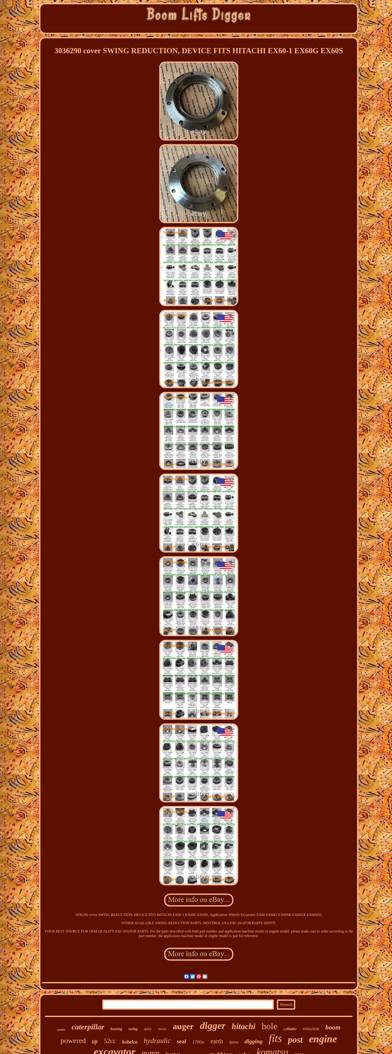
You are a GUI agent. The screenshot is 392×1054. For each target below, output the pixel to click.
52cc (110, 1041)
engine (323, 1039)
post (295, 1040)
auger (183, 1026)
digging (253, 1041)
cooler (61, 1029)
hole (269, 1026)
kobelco (130, 1042)
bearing (116, 1029)
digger (213, 1025)
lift (95, 1042)
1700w (198, 1042)
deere (233, 1042)
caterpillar (88, 1027)
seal (181, 1041)
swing (133, 1028)
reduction (311, 1028)
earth (217, 1041)
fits (275, 1039)
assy (148, 1028)
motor (162, 1029)
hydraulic (157, 1041)
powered (73, 1041)
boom (333, 1027)
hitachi (243, 1026)
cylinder (290, 1028)
